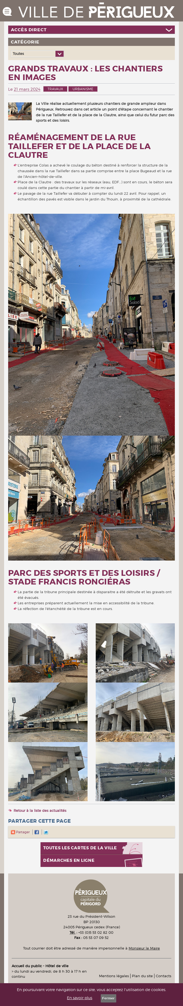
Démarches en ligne (69, 860)
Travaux (55, 89)
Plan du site (142, 976)
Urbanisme (83, 89)
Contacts (163, 976)
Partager (20, 832)
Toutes (18, 53)
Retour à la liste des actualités (40, 810)
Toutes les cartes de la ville (80, 848)
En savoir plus (79, 998)
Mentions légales (114, 976)
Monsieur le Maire (144, 948)
